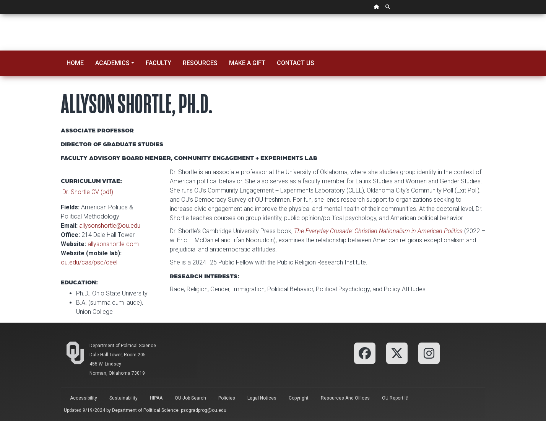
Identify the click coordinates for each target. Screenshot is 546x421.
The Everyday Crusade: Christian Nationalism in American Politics (378, 231)
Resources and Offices (345, 398)
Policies (226, 398)
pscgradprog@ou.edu (203, 410)
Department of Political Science (122, 345)
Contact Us (295, 63)
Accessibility (83, 398)
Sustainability (123, 398)
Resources (200, 63)
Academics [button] (112, 63)
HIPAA (156, 398)
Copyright (299, 398)
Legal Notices (261, 398)
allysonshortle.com (113, 244)
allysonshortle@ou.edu (109, 225)
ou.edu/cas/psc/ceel (89, 262)
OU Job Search (190, 398)
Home (75, 63)
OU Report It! (395, 398)
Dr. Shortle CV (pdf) (87, 192)
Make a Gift (247, 63)
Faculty (158, 63)
